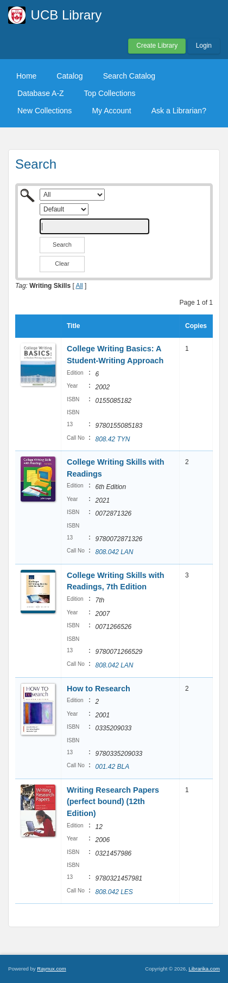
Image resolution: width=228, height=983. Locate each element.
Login (204, 45)
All (79, 286)
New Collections (44, 110)
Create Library (157, 45)
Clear (62, 263)
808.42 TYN (112, 439)
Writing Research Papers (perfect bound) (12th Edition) (113, 802)
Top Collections (110, 93)
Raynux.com (51, 969)
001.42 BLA (112, 766)
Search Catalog (129, 76)
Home (26, 76)
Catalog (69, 76)
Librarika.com (204, 969)
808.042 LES (113, 892)
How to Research (98, 688)
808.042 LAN (114, 552)
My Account (111, 110)
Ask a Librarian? (178, 110)
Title (73, 326)
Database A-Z (40, 93)
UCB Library (66, 15)
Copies (196, 326)
